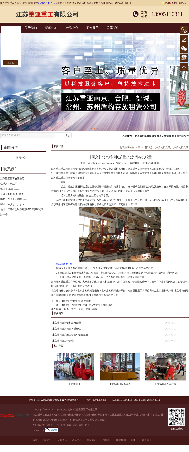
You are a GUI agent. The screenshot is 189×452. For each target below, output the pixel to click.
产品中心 (72, 28)
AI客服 (11, 63)
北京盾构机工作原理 (63, 340)
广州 (56, 425)
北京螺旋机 (74, 384)
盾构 (80, 309)
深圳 (50, 425)
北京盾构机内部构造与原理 (66, 322)
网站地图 (121, 440)
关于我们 (31, 28)
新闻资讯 (62, 440)
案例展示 (92, 28)
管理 (73, 309)
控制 (94, 309)
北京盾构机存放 (46, 3)
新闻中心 (51, 28)
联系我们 (113, 28)
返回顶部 (146, 440)
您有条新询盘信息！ (175, 3)
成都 (75, 425)
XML (133, 440)
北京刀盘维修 (164, 136)
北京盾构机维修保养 (145, 136)
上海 (62, 425)
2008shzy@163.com (17, 199)
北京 (87, 425)
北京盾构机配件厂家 (165, 384)
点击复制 (67, 409)
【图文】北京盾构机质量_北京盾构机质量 (166, 147)
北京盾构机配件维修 (120, 384)
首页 (137, 147)
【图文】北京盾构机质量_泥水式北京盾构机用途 (86, 305)
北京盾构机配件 (180, 136)
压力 (66, 309)
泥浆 (87, 309)
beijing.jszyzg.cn (16, 204)
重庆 (81, 425)
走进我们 (47, 440)
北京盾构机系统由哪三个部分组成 (70, 334)
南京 (68, 425)
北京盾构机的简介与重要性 (66, 328)
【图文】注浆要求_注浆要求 (76, 301)
